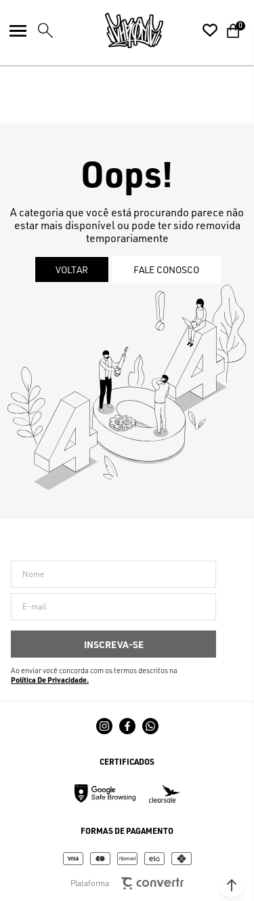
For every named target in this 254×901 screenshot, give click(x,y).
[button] (231, 885)
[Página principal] (134, 30)
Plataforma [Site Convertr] (127, 883)
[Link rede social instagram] (104, 726)
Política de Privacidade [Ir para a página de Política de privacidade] (49, 680)
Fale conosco (166, 269)
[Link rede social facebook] (127, 726)
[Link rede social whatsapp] (150, 726)
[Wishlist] (210, 30)
